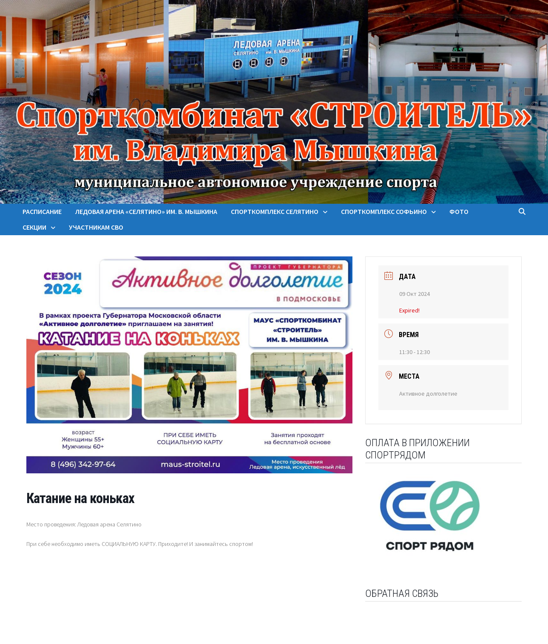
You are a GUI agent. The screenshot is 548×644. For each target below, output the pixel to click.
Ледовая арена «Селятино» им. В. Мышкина (146, 211)
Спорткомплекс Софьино (384, 211)
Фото (458, 211)
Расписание (42, 211)
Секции (34, 227)
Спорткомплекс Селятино (274, 211)
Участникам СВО (96, 227)
